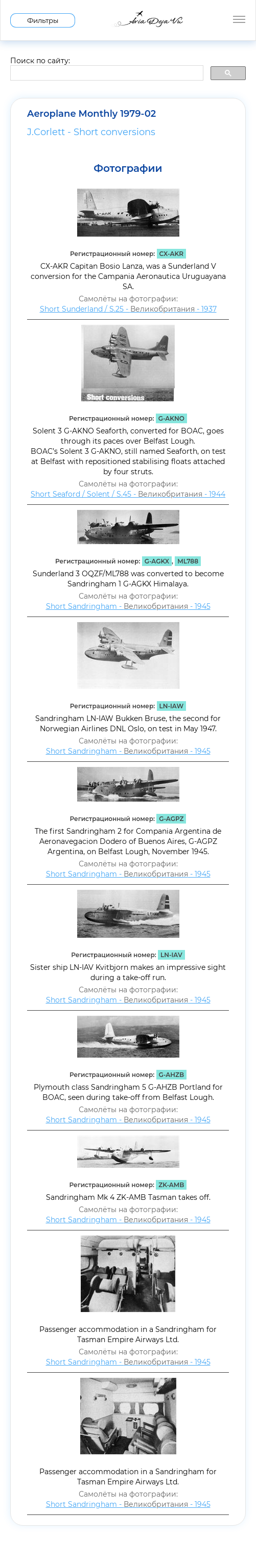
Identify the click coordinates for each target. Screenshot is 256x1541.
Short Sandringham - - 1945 (128, 606)
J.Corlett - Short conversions (91, 132)
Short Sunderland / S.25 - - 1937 (128, 309)
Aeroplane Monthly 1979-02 (91, 114)
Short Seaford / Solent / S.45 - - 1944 (128, 494)
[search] (105, 73)
